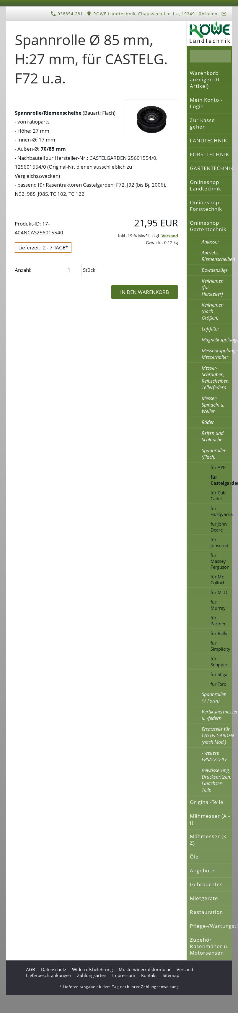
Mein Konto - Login (206, 103)
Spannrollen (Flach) (214, 453)
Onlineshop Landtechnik (205, 185)
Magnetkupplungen (217, 339)
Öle (194, 856)
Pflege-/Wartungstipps (211, 925)
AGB (30, 969)
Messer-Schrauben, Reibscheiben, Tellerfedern (216, 378)
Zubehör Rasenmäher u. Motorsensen (209, 946)
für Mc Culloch (218, 580)
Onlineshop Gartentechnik (208, 226)
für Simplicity (220, 646)
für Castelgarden (221, 480)
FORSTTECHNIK (209, 154)
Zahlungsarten (91, 975)
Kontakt (149, 975)
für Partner (218, 620)
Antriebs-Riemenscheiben (217, 255)
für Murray (218, 605)
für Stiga (219, 674)
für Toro (218, 684)
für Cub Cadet (218, 495)
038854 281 (67, 14)
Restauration (206, 912)
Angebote (202, 870)
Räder (208, 422)
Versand (170, 236)
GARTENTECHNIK (211, 168)
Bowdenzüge (215, 270)
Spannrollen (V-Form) (214, 697)
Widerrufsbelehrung (92, 969)
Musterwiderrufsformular (145, 969)
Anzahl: (23, 270)
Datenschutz (53, 969)
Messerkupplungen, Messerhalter (217, 353)
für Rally (219, 633)
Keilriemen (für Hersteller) (213, 287)
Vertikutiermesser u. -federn (217, 714)
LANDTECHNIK (208, 140)
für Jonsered (219, 542)
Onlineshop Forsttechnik (206, 205)
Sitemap (171, 975)
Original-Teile (207, 802)
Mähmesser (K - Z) (210, 839)
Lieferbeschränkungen (48, 975)
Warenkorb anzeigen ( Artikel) (204, 79)
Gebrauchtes (206, 884)
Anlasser (210, 242)
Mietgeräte (204, 898)
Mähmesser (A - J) (210, 819)
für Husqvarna (221, 511)
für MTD (219, 592)
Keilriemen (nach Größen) (213, 311)
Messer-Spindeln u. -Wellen (214, 405)
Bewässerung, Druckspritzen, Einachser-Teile (216, 780)
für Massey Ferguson (220, 561)
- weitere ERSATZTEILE (214, 756)
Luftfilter (210, 328)
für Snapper (219, 661)
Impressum (123, 975)
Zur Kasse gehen (202, 123)
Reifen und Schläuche (213, 436)
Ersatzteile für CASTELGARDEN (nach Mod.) (217, 735)
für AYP (218, 467)
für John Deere (219, 527)
